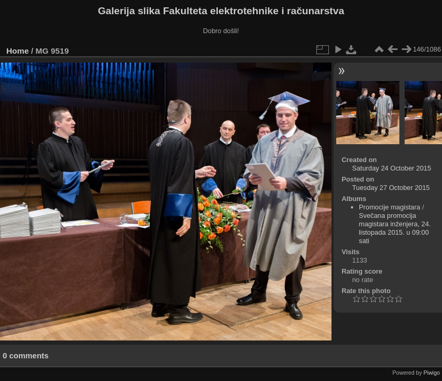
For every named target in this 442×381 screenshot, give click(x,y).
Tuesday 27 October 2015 (391, 188)
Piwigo (432, 372)
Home (17, 50)
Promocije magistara (389, 207)
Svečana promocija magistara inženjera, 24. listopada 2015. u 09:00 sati (395, 228)
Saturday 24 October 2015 (391, 168)
